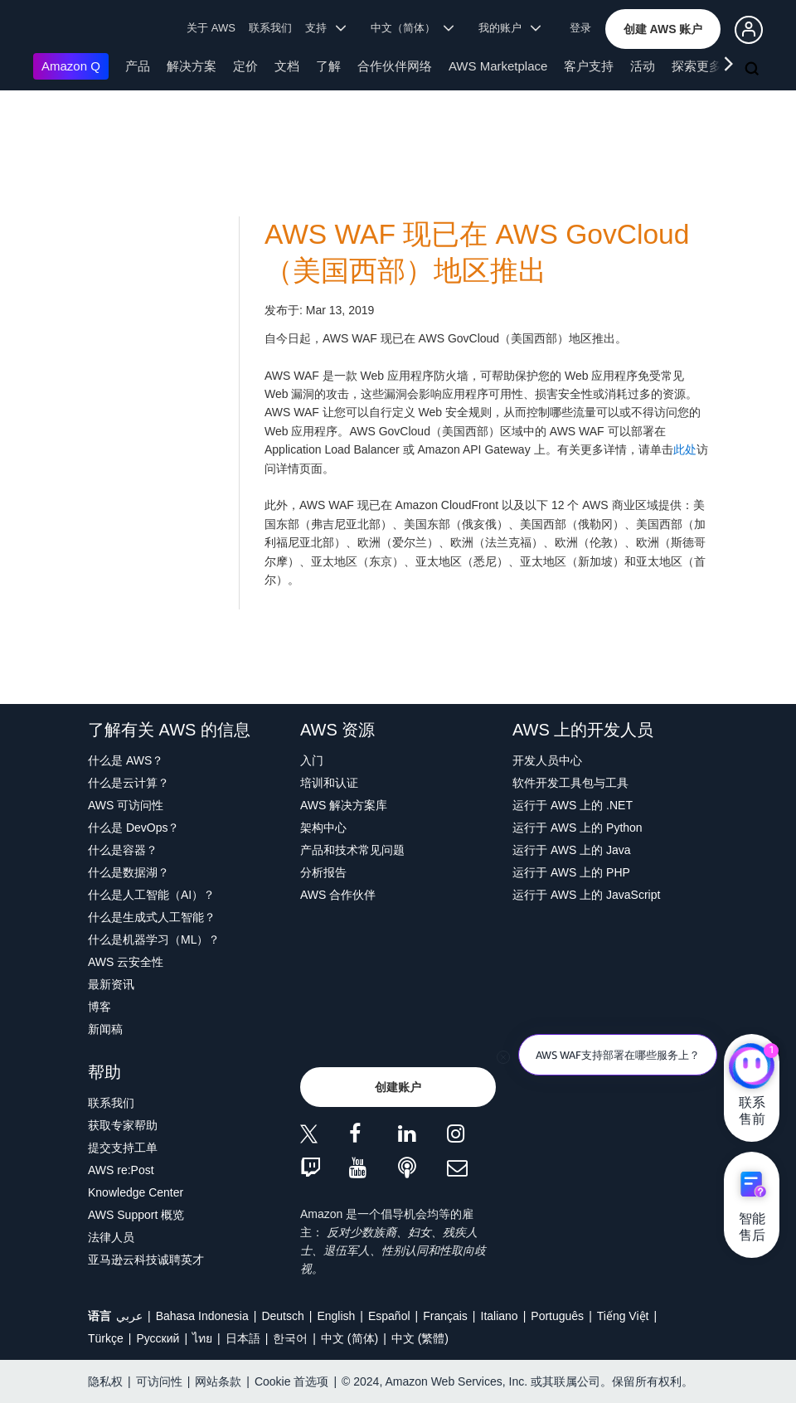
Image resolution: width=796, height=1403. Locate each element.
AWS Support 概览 (136, 1214)
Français (445, 1316)
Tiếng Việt (623, 1316)
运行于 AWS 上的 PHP (571, 872)
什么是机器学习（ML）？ (154, 939)
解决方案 (191, 66)
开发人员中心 (547, 760)
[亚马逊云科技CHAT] (751, 1067)
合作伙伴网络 (394, 66)
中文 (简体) (349, 1338)
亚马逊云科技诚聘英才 (146, 1259)
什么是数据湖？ (128, 872)
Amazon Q (70, 66)
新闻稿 (105, 1029)
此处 (684, 449)
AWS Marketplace (498, 66)
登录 (580, 28)
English (336, 1316)
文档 (286, 66)
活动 (642, 66)
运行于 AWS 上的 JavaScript (586, 894)
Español (389, 1316)
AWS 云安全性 (125, 962)
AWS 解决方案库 (343, 805)
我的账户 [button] (509, 28)
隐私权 (105, 1381)
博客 (99, 1006)
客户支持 (589, 66)
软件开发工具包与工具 (570, 782)
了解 (328, 66)
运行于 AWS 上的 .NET (572, 805)
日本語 (243, 1338)
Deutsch (282, 1316)
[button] (663, 29)
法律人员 (111, 1237)
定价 (245, 66)
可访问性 (159, 1381)
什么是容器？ (123, 850)
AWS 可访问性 (125, 805)
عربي (129, 1316)
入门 (311, 760)
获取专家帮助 (123, 1125)
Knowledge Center (135, 1192)
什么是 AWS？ (125, 760)
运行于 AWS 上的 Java (571, 850)
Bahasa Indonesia (202, 1316)
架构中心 (323, 827)
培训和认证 (329, 782)
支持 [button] (325, 28)
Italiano (499, 1316)
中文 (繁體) (420, 1338)
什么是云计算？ (128, 782)
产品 (137, 66)
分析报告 (323, 872)
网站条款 (218, 1381)
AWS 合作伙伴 (338, 894)
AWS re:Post (121, 1170)
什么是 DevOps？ (133, 827)
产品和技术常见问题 (352, 850)
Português (557, 1316)
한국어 (290, 1338)
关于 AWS (211, 28)
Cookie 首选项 (291, 1381)
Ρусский (157, 1338)
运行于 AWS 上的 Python (577, 827)
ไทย (202, 1338)
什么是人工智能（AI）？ (151, 894)
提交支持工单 (123, 1147)
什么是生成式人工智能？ (152, 917)
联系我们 (270, 28)
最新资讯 (111, 984)
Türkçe (106, 1338)
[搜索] (754, 69)
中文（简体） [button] (412, 28)
